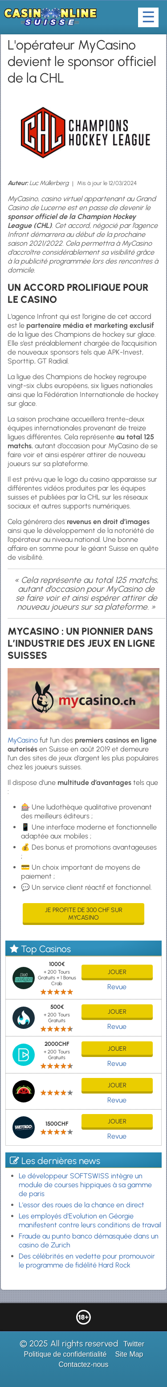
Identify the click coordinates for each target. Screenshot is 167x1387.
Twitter (133, 1344)
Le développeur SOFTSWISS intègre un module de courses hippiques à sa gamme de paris (85, 1185)
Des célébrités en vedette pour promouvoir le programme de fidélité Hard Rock (87, 1260)
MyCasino (23, 740)
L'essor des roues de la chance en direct (81, 1205)
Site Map (129, 1354)
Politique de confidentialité (65, 1354)
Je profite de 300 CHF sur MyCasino (83, 913)
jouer (117, 972)
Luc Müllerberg (49, 183)
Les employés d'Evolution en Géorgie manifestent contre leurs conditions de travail (90, 1220)
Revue (116, 986)
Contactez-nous (83, 1364)
